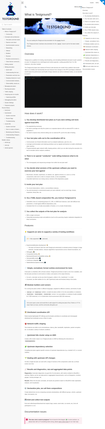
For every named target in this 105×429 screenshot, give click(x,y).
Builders (8, 53)
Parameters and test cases (13, 75)
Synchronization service (12, 45)
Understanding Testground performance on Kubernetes (13, 135)
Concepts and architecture (12, 37)
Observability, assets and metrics (13, 83)
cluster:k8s (8, 124)
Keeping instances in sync (13, 78)
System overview (10, 115)
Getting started (9, 64)
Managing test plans (10, 86)
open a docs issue (64, 421)
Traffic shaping (9, 91)
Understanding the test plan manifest (13, 72)
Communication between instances (13, 80)
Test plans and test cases (13, 39)
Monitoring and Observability (13, 132)
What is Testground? (10, 31)
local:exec (7, 110)
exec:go (7, 145)
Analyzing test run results (12, 94)
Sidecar (8, 50)
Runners (8, 56)
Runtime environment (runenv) (13, 59)
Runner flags (9, 118)
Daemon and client (11, 42)
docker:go (7, 142)
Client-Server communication (13, 61)
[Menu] (22, 2)
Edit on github (78, 6)
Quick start (9, 69)
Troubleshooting (10, 121)
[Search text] (10, 24)
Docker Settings (9, 102)
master (59, 40)
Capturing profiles (11, 97)
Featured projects (9, 105)
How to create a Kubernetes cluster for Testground (13, 129)
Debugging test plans (10, 100)
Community (9, 34)
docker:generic (9, 148)
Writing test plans (9, 67)
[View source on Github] (102, 3)
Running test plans (10, 89)
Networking (9, 48)
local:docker (8, 113)
